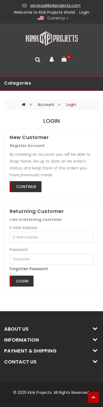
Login (84, 12)
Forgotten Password (29, 269)
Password (18, 249)
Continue (26, 186)
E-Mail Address (23, 227)
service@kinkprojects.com (55, 5)
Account (46, 104)
